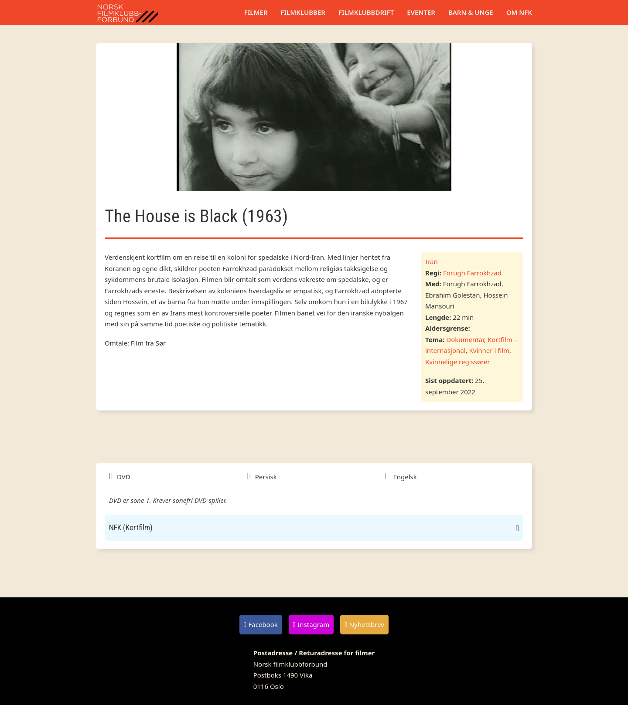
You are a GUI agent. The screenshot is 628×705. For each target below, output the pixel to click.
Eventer (421, 12)
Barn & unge (470, 12)
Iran (431, 261)
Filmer (256, 12)
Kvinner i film (489, 350)
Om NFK (519, 12)
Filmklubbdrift (366, 12)
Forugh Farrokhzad (472, 272)
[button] (314, 528)
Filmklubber (302, 12)
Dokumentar (465, 339)
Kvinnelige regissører (457, 361)
